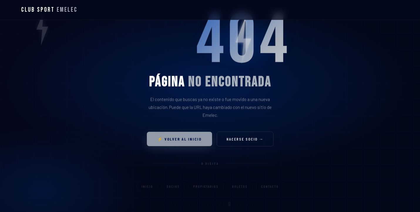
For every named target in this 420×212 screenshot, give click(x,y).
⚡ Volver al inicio (179, 140)
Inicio (147, 189)
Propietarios (206, 189)
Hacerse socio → (245, 140)
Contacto (270, 189)
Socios (173, 189)
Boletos (240, 189)
